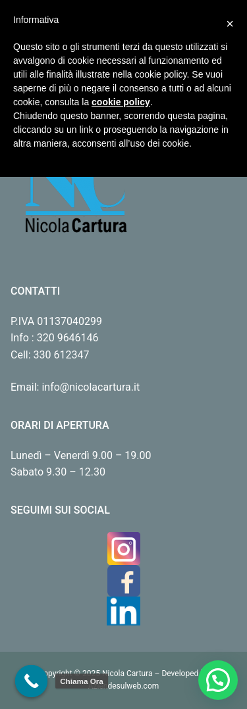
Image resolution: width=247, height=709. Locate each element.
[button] (218, 680)
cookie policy (121, 102)
